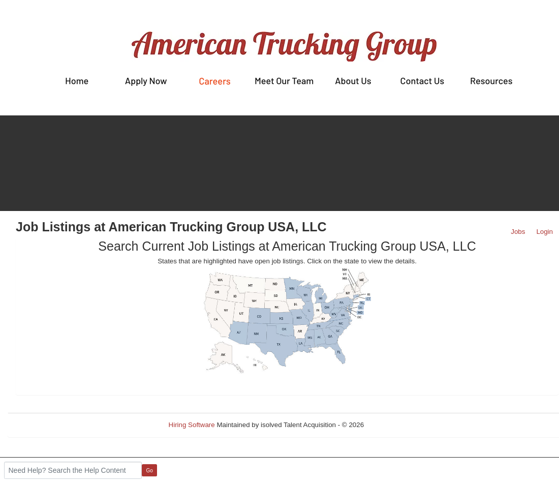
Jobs (518, 231)
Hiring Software (192, 425)
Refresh (394, 425)
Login (544, 231)
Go (149, 470)
